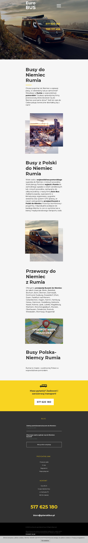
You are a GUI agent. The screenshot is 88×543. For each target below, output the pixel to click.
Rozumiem (45, 540)
